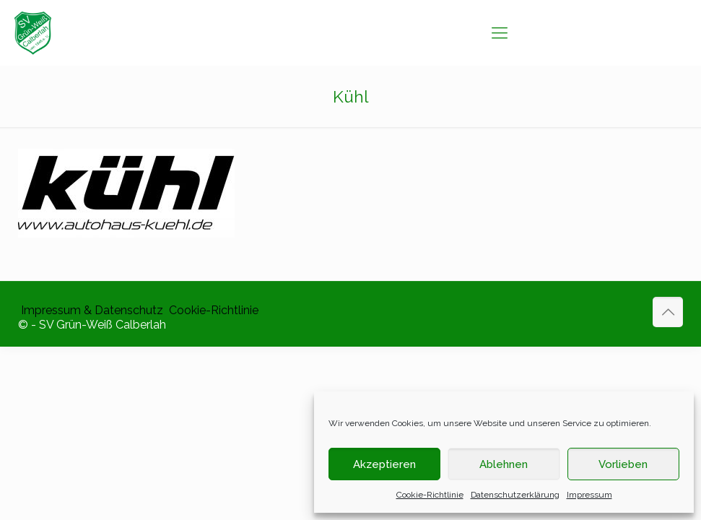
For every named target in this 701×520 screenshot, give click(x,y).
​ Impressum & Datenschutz (90, 310)
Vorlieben (623, 464)
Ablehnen (503, 464)
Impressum (589, 495)
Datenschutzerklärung (515, 495)
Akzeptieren (384, 464)
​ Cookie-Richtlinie (212, 310)
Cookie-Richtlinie (429, 495)
